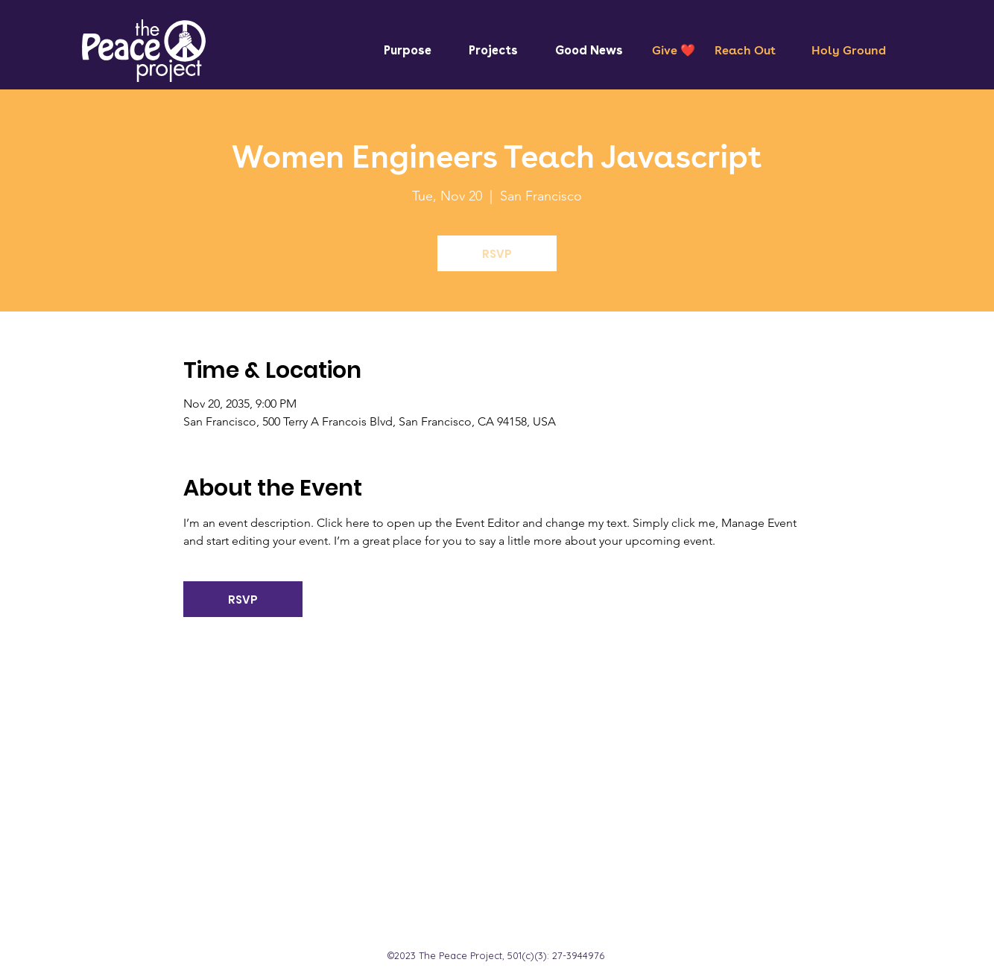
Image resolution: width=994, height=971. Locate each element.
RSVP (497, 254)
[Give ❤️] (673, 51)
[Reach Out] (745, 51)
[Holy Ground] (848, 51)
